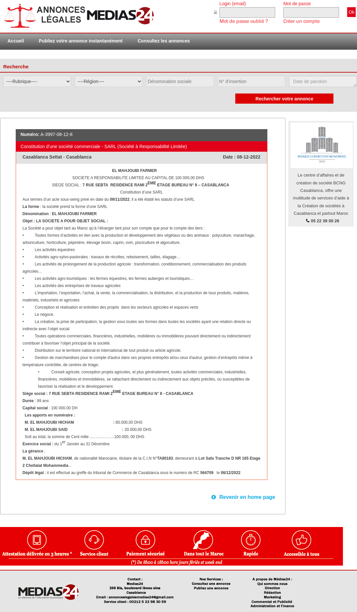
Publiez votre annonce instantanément (81, 40)
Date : (230, 157)
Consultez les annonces (164, 40)
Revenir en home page (243, 497)
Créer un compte (301, 21)
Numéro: (30, 134)
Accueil (16, 40)
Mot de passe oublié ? (244, 21)
